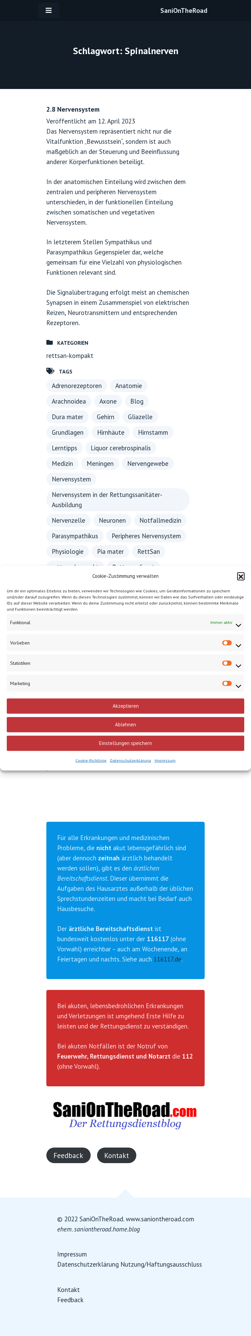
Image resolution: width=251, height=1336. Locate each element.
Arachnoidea (69, 401)
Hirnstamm (153, 432)
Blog (136, 401)
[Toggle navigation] (48, 10)
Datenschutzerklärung (130, 760)
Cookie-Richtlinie (91, 760)
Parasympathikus (75, 536)
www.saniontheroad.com (160, 1219)
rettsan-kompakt (69, 356)
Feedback (68, 1155)
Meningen (100, 463)
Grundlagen (68, 432)
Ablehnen (125, 724)
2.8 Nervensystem (72, 109)
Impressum (165, 760)
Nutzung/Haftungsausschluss (161, 1264)
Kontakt (116, 1155)
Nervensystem (71, 479)
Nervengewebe (147, 463)
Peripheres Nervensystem (146, 536)
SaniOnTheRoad (183, 10)
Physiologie (68, 551)
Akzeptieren (126, 706)
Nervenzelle (68, 520)
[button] (240, 575)
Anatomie (128, 386)
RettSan (148, 551)
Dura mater (67, 417)
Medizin (62, 463)
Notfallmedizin (160, 520)
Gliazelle (140, 417)
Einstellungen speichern (125, 743)
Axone (108, 401)
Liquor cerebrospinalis (121, 448)
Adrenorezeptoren (77, 386)
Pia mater (110, 551)
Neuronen (112, 520)
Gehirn (105, 417)
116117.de (167, 959)
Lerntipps (64, 448)
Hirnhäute (110, 432)
